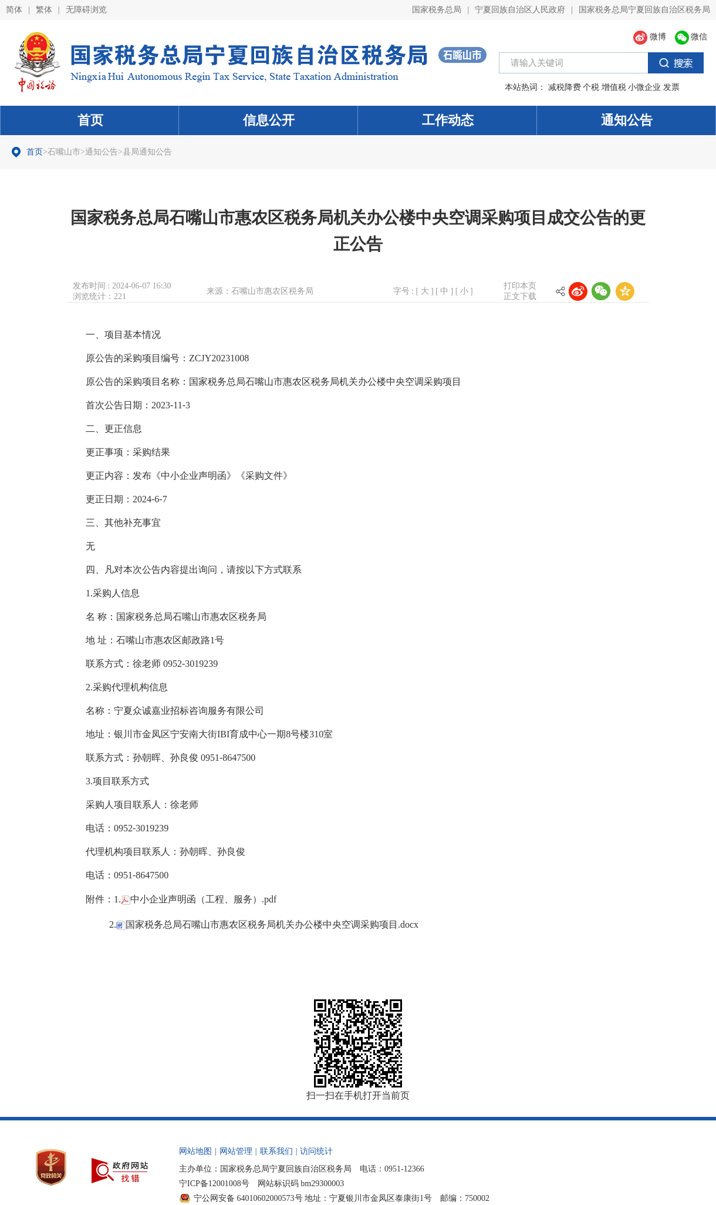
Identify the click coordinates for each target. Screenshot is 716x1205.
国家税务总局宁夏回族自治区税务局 (644, 9)
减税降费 (564, 87)
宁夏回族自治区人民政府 (520, 9)
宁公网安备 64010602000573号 (248, 1194)
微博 (649, 36)
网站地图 (195, 1147)
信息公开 (269, 120)
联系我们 (276, 1147)
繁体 (44, 9)
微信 (691, 36)
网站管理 (235, 1147)
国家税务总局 (436, 9)
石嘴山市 (64, 151)
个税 (591, 87)
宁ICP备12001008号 (214, 1180)
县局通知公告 (147, 151)
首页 (90, 120)
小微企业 (644, 87)
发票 (671, 87)
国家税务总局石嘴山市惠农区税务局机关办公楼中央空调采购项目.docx (267, 922)
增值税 (614, 87)
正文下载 (520, 296)
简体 (14, 9)
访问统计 (316, 1147)
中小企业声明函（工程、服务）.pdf (198, 899)
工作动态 (448, 120)
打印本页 (520, 285)
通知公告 (627, 120)
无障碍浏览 (86, 9)
